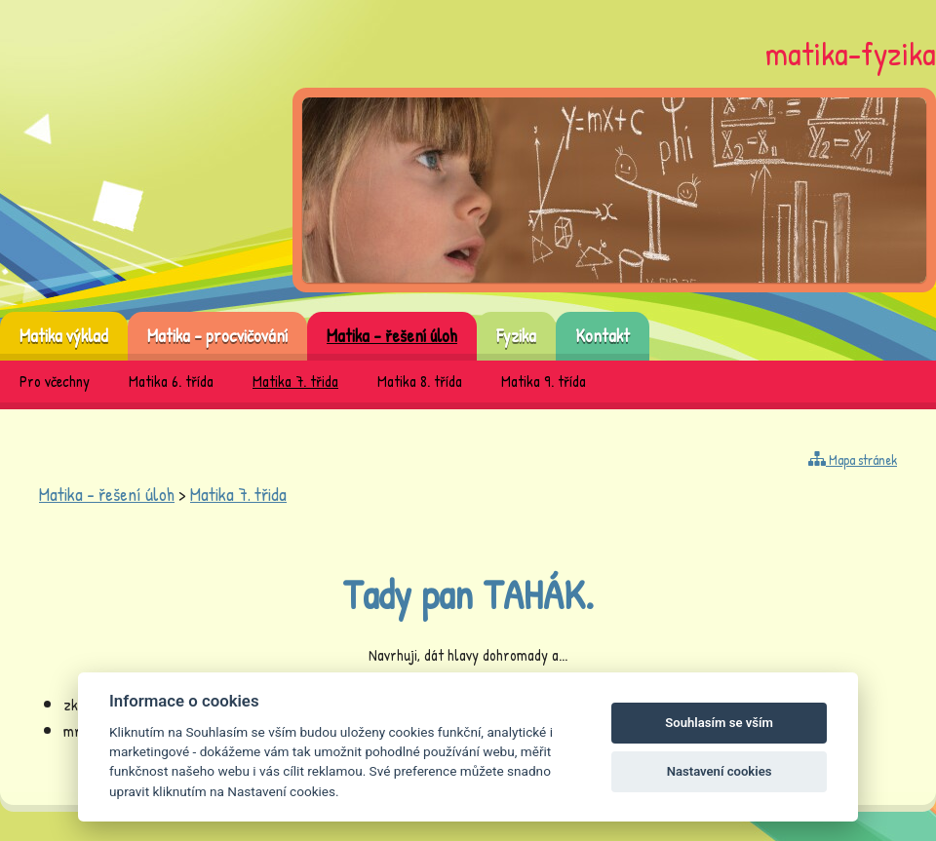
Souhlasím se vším (719, 722)
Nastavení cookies (719, 771)
